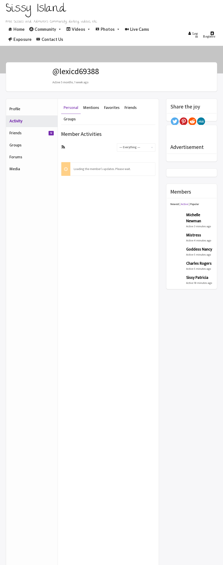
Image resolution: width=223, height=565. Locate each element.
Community (48, 29)
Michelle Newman (193, 218)
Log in (193, 34)
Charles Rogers (199, 263)
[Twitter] (175, 121)
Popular (194, 204)
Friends (31, 133)
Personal (71, 107)
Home (19, 29)
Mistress (193, 235)
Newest (174, 204)
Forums (15, 157)
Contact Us (52, 39)
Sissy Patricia (197, 277)
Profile (14, 109)
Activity (15, 121)
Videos (81, 29)
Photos (110, 29)
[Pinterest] (183, 121)
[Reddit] (192, 121)
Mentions (91, 107)
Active (184, 204)
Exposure (22, 39)
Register (209, 34)
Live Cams (139, 29)
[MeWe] (201, 121)
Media (14, 169)
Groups (15, 145)
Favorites (112, 107)
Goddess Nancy (199, 249)
